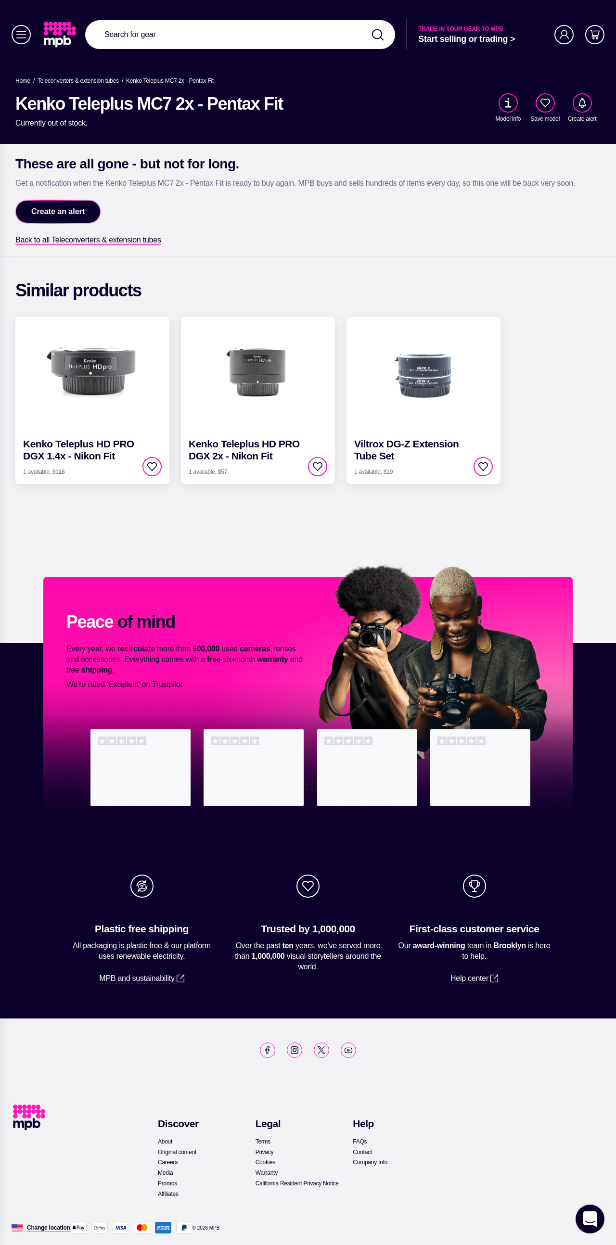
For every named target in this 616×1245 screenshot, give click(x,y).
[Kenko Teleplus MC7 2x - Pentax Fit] (170, 80)
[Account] (564, 34)
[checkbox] (545, 103)
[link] (61, 35)
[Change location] (48, 1227)
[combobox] (240, 34)
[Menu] (21, 34)
